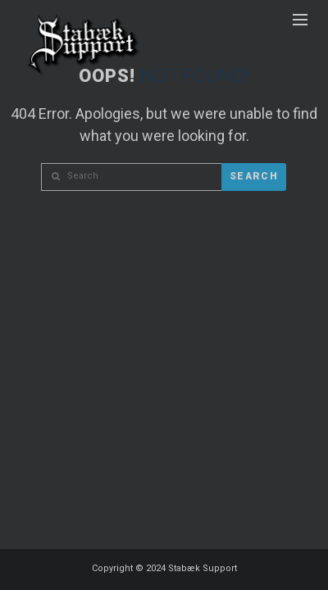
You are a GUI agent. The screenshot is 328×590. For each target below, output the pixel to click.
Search (254, 176)
